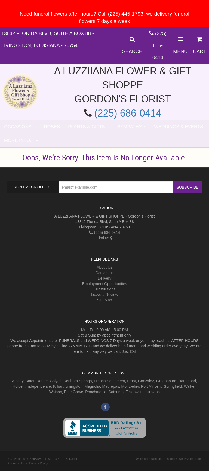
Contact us (105, 273)
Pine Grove (73, 392)
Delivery (105, 278)
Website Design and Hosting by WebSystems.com (169, 458)
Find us (104, 238)
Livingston (73, 386)
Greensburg (166, 381)
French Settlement (109, 381)
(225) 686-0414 (159, 45)
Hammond (187, 381)
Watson (55, 392)
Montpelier (130, 386)
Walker (189, 386)
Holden (18, 386)
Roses (52, 126)
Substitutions (104, 289)
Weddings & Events (178, 126)
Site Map (104, 300)
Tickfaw (132, 392)
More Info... (19, 140)
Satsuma (116, 392)
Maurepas (110, 386)
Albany (17, 381)
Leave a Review (104, 294)
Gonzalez (146, 381)
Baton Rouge (37, 381)
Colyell (55, 381)
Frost (131, 381)
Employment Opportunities (104, 284)
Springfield (173, 386)
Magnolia (92, 386)
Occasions (18, 126)
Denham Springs (77, 381)
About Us (104, 267)
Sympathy (129, 126)
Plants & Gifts (86, 126)
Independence (39, 386)
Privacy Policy (38, 463)
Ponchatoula (95, 392)
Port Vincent (151, 386)
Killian (58, 386)
